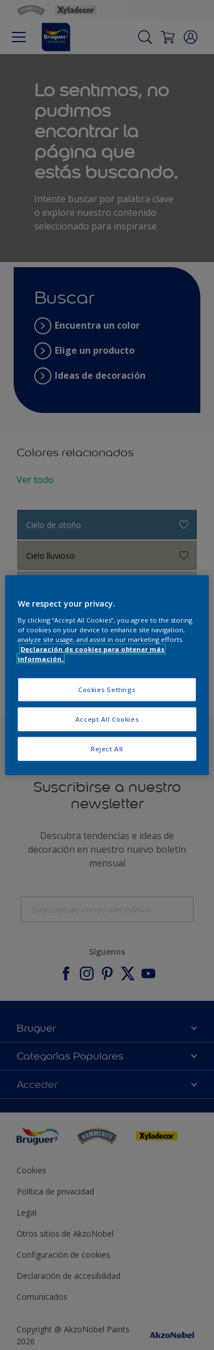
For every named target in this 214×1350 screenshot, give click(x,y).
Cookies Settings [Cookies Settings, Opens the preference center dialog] (107, 689)
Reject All (107, 748)
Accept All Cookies (107, 718)
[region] (106, 675)
